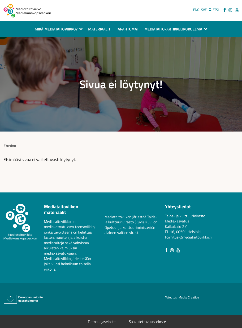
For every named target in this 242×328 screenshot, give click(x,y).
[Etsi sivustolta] (214, 10)
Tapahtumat (127, 29)
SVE (204, 10)
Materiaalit (99, 29)
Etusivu (10, 146)
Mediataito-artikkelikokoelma (173, 29)
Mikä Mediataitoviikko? (56, 29)
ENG (196, 10)
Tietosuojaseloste (102, 321)
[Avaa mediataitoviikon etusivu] (27, 10)
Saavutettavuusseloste (147, 321)
